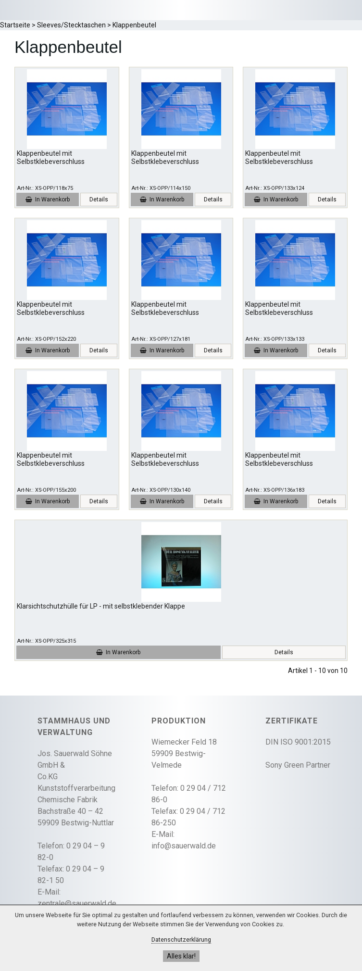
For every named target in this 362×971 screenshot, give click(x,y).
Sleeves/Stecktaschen (71, 25)
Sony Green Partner (297, 765)
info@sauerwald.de (183, 845)
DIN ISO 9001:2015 (298, 742)
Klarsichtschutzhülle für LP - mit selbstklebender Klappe (101, 606)
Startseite (15, 25)
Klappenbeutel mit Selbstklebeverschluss (51, 157)
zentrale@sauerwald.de (76, 903)
